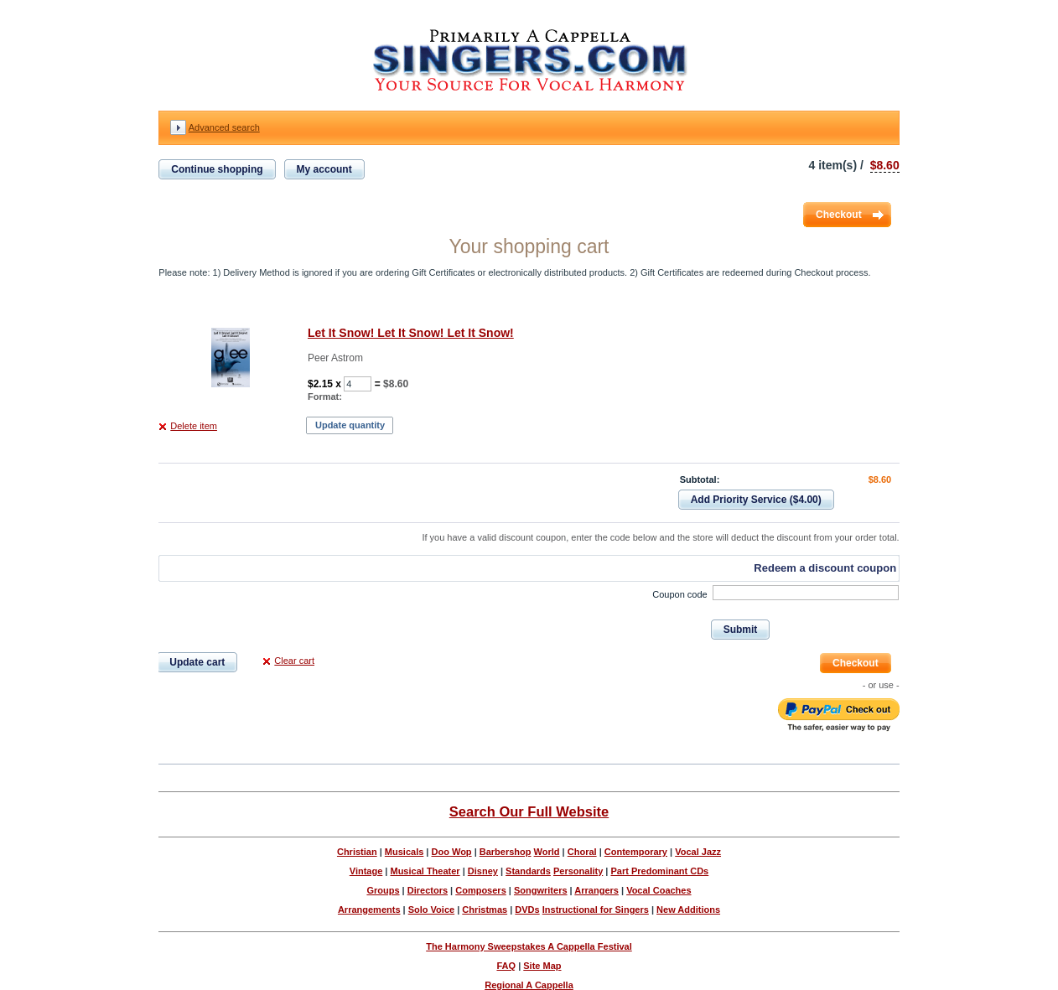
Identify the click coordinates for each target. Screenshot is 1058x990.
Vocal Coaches (658, 890)
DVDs (527, 909)
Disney (483, 871)
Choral (582, 852)
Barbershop (506, 852)
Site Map (542, 966)
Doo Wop (452, 852)
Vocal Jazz (698, 852)
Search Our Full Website (529, 811)
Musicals (404, 852)
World (547, 852)
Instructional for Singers (595, 909)
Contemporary (635, 852)
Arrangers (596, 890)
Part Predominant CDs (659, 871)
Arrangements (369, 909)
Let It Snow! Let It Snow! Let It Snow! (411, 333)
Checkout (839, 214)
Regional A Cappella (529, 985)
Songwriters (541, 890)
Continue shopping (216, 169)
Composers (480, 890)
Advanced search (224, 127)
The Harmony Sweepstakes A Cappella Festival (529, 946)
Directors (427, 890)
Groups (382, 890)
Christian (357, 852)
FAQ (506, 966)
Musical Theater (424, 871)
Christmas (484, 909)
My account (324, 169)
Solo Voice (431, 909)
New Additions (688, 909)
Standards (528, 871)
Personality (578, 871)
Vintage (366, 871)
